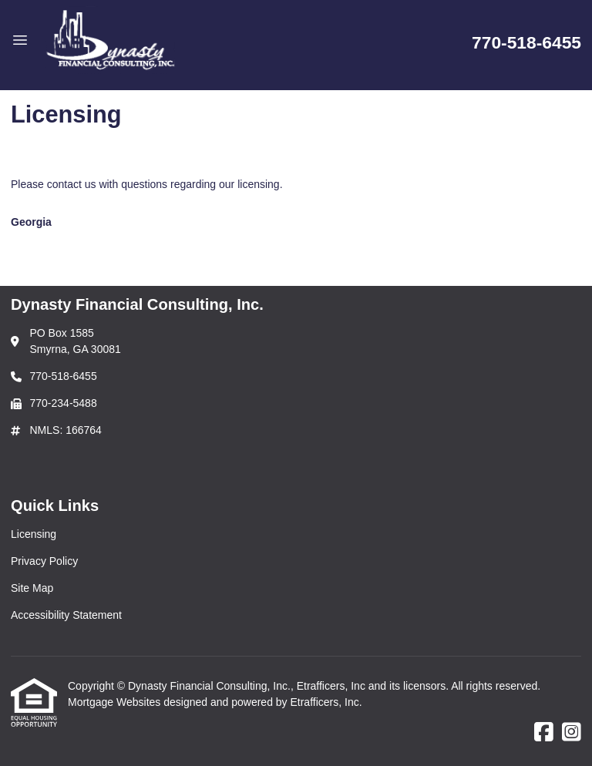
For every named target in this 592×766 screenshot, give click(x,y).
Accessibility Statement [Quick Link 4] (66, 615)
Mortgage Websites (115, 702)
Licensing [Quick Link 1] (33, 534)
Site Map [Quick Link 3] (32, 588)
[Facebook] (543, 732)
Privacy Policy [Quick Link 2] (44, 561)
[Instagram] (571, 732)
